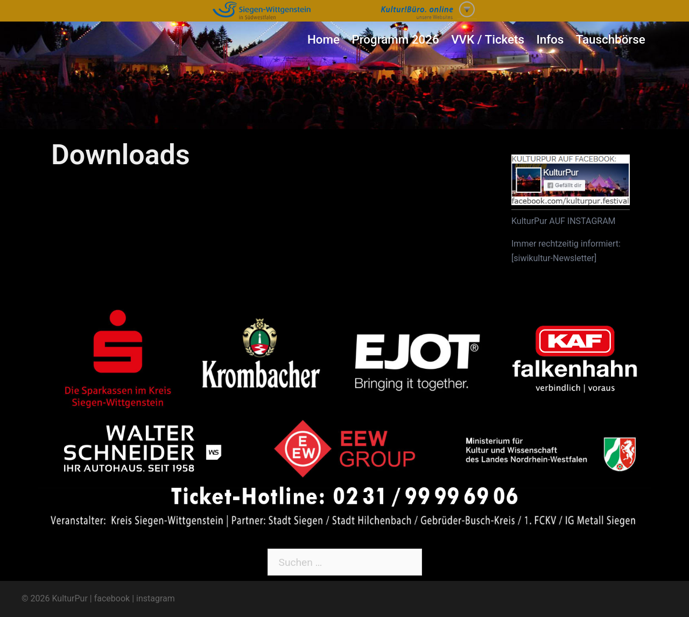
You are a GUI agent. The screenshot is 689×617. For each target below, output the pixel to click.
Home (323, 39)
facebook (112, 598)
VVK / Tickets (487, 39)
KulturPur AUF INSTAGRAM (563, 221)
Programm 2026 (395, 39)
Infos (550, 39)
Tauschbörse (610, 39)
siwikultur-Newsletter (554, 258)
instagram (155, 598)
